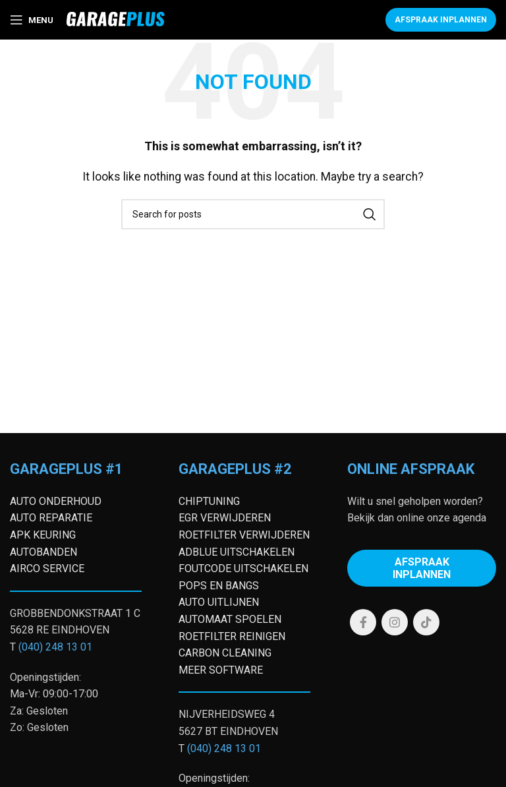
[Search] (253, 214)
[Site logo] (116, 19)
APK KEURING (43, 535)
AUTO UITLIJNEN (219, 602)
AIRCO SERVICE (47, 568)
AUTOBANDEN (43, 552)
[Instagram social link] (394, 622)
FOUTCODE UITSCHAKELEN (243, 568)
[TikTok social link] (426, 622)
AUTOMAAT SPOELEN (230, 619)
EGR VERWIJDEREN (225, 517)
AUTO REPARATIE (51, 517)
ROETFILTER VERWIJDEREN (244, 535)
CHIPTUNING (209, 501)
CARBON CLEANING (225, 653)
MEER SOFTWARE (221, 670)
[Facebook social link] (363, 622)
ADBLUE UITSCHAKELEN (237, 552)
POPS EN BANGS (219, 585)
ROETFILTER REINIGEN (232, 636)
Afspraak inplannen (441, 19)
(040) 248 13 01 (55, 647)
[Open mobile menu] (31, 20)
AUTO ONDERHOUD (55, 501)
